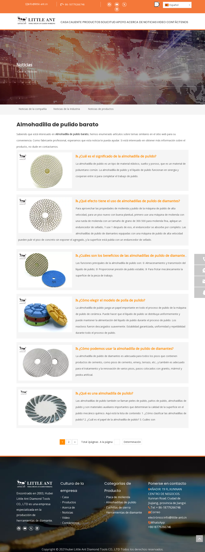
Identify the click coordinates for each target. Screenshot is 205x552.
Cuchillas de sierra (118, 507)
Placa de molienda (118, 497)
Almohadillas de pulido (121, 502)
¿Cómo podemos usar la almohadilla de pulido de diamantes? (126, 348)
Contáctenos (70, 523)
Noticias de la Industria (66, 109)
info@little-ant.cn (175, 517)
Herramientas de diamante (124, 512)
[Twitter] (124, 4)
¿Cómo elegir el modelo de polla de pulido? (112, 300)
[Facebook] (109, 4)
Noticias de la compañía (33, 109)
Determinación (132, 442)
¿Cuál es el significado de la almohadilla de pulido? (117, 156)
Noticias (67, 512)
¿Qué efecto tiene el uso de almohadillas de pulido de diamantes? (129, 201)
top (199, 538)
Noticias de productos (101, 109)
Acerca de (68, 507)
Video (66, 518)
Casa (65, 497)
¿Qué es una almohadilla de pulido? (106, 393)
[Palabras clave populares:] (156, 4)
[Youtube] (117, 4)
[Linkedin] (117, 9)
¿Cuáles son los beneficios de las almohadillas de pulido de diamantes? (133, 255)
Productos (69, 502)
